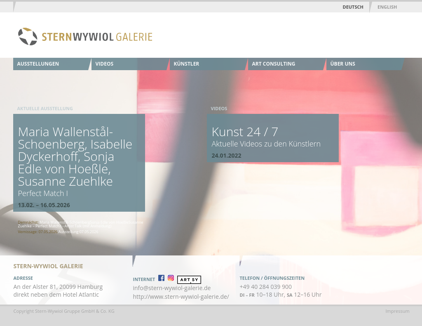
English (387, 7)
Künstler (186, 63)
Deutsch (353, 7)
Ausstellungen (38, 63)
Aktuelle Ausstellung (45, 108)
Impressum (398, 311)
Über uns (343, 63)
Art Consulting (273, 63)
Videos (105, 63)
